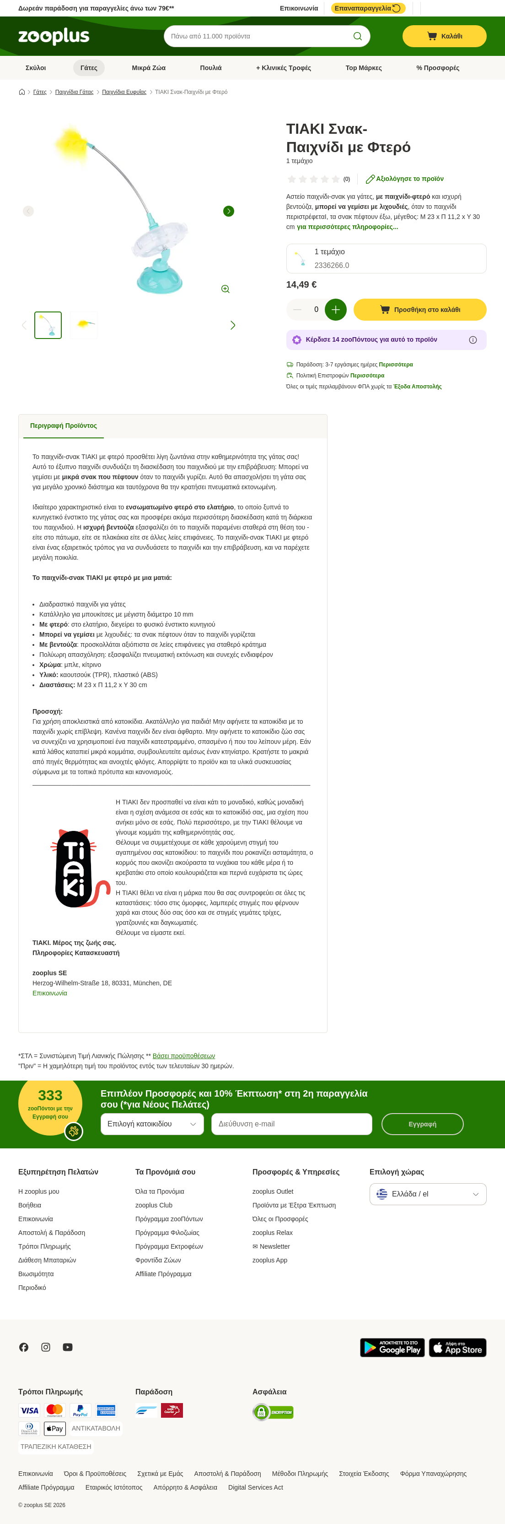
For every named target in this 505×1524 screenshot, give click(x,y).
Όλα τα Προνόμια (159, 1191)
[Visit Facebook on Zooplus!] (23, 1347)
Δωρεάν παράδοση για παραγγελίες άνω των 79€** (96, 8)
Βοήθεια (29, 1205)
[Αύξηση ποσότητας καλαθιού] (336, 310)
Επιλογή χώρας (397, 1172)
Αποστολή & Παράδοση (51, 1232)
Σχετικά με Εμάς (160, 1473)
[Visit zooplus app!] (392, 1355)
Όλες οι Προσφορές (280, 1219)
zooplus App (269, 1260)
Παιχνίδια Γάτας (74, 92)
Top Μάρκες (364, 67)
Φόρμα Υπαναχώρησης (433, 1473)
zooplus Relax (272, 1232)
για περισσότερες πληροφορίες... (347, 226)
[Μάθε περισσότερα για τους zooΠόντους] (473, 340)
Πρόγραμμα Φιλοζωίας (167, 1232)
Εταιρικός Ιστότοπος (114, 1487)
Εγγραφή (423, 1124)
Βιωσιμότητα (36, 1274)
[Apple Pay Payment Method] (55, 1430)
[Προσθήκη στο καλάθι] (420, 310)
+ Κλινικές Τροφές (283, 67)
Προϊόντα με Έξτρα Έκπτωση (294, 1205)
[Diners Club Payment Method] (29, 1430)
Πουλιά (211, 67)
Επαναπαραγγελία (368, 8)
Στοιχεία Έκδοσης (364, 1473)
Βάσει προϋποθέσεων (184, 1056)
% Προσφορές (438, 67)
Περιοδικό (32, 1287)
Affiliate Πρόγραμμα (163, 1274)
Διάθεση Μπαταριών (47, 1260)
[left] (28, 211)
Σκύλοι (36, 67)
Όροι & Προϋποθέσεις (95, 1473)
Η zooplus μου (38, 1191)
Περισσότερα (396, 364)
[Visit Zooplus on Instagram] (45, 1347)
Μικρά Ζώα (149, 67)
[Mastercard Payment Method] (55, 1412)
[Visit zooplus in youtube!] (67, 1347)
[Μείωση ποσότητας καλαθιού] (297, 310)
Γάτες (89, 67)
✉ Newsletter (271, 1246)
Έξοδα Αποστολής (417, 386)
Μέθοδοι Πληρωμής (300, 1473)
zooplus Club (153, 1205)
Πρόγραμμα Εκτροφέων (169, 1246)
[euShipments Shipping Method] (146, 1412)
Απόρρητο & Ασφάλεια (185, 1487)
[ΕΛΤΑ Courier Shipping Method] (172, 1412)
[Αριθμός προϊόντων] (316, 310)
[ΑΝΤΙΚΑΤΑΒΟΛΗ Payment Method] (96, 1429)
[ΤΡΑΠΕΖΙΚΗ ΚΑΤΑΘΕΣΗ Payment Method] (56, 1447)
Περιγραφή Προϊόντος (63, 425)
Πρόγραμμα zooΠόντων (169, 1219)
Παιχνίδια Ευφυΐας (124, 92)
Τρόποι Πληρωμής (44, 1246)
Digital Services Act (255, 1487)
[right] (228, 211)
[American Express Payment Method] (106, 1412)
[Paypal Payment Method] (80, 1412)
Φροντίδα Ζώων (158, 1260)
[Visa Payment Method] (29, 1412)
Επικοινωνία (299, 8)
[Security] (273, 1414)
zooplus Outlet (273, 1191)
